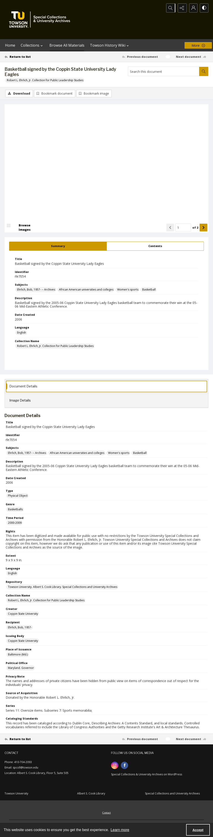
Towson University (16, 794)
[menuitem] (106, 812)
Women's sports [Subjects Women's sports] (127, 290)
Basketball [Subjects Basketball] (149, 290)
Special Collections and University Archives (172, 794)
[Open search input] (169, 8)
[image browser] (22, 228)
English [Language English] (21, 333)
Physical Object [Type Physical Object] (18, 496)
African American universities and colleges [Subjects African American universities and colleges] (86, 290)
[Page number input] (183, 228)
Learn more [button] (120, 830)
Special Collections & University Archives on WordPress (146, 774)
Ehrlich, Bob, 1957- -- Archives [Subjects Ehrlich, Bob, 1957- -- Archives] (36, 290)
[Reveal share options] (181, 8)
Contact (106, 812)
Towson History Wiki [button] (110, 45)
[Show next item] (203, 228)
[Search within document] (203, 71)
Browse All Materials (66, 45)
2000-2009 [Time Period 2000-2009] (15, 523)
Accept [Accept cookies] (198, 830)
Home (10, 45)
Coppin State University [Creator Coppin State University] (23, 614)
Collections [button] (32, 45)
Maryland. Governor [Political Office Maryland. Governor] (21, 668)
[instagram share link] (114, 765)
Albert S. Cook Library (91, 794)
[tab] (57, 246)
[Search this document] (163, 71)
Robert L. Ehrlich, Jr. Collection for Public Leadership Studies (45, 80)
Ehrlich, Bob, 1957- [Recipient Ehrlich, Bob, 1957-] (20, 628)
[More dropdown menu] (198, 45)
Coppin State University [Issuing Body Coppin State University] (23, 641)
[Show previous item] (170, 228)
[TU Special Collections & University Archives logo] (41, 19)
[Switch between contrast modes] (204, 8)
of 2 (195, 228)
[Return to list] (32, 56)
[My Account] (192, 8)
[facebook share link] (124, 765)
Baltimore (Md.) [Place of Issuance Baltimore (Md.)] (18, 655)
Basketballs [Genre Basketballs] (15, 509)
